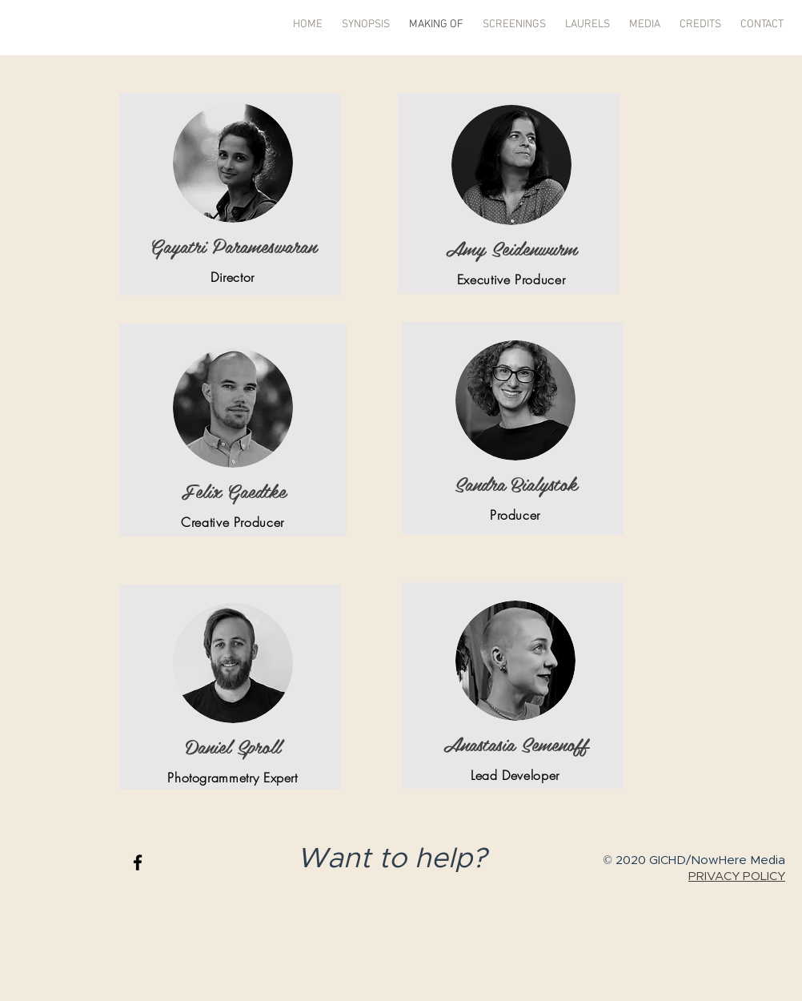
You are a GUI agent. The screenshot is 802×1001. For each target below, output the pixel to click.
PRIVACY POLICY (736, 876)
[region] (230, 194)
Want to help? (396, 859)
